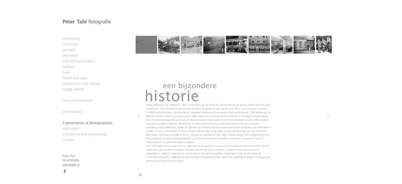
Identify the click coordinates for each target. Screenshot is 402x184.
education (70, 55)
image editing (73, 89)
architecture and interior (81, 84)
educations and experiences (85, 134)
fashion (68, 67)
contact (68, 140)
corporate (70, 44)
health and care (75, 78)
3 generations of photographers (88, 123)
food (66, 72)
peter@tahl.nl (71, 164)
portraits (69, 50)
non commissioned (78, 100)
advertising (71, 39)
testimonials (72, 112)
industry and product (79, 61)
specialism (71, 128)
